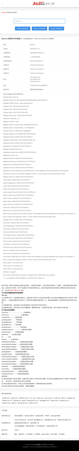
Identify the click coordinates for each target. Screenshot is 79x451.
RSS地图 (43, 444)
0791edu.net (17, 400)
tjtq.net (24, 400)
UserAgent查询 (55, 416)
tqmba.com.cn (64, 400)
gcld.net (14, 403)
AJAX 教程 (53, 434)
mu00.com (57, 398)
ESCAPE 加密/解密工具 (35, 420)
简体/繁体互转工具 (50, 420)
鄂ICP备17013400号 (50, 447)
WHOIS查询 (12, 288)
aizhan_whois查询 (56, 28)
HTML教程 (29, 434)
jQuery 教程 (45, 434)
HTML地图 (50, 444)
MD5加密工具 (34, 423)
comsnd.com (49, 398)
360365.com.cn (24, 398)
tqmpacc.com (6, 403)
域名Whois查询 (12, 12)
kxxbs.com (40, 398)
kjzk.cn (64, 398)
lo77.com (33, 398)
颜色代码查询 (30, 426)
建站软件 (21, 434)
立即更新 (51, 38)
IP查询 (47, 416)
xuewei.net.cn (54, 400)
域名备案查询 (18, 416)
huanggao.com (44, 400)
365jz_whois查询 (22, 28)
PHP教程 (61, 434)
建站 (15, 434)
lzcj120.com (14, 398)
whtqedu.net (71, 398)
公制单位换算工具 (52, 426)
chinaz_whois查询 (39, 28)
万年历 (16, 430)
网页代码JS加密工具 (64, 420)
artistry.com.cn (33, 403)
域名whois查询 (29, 416)
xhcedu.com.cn (7, 400)
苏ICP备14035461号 (36, 89)
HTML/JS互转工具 (20, 420)
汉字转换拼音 (40, 426)
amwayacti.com (23, 403)
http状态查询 (39, 416)
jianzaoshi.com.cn (33, 400)
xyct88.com (5, 398)
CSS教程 (37, 434)
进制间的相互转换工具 (21, 423)
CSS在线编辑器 (19, 426)
